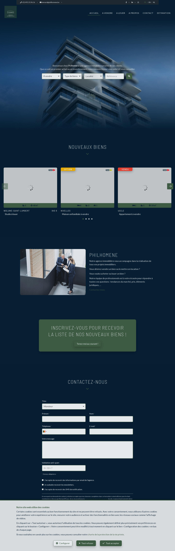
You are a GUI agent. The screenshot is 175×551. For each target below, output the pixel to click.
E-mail (92, 426)
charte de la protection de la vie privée (106, 534)
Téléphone (47, 426)
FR (145, 2)
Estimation (164, 13)
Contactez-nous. (97, 289)
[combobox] (44, 431)
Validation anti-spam (50, 463)
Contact (148, 13)
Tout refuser (87, 543)
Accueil (94, 13)
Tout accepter (112, 543)
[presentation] (5, 186)
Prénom (46, 413)
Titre (44, 401)
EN (150, 2)
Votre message (48, 439)
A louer (120, 13)
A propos (134, 13)
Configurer (64, 543)
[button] (93, 76)
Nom (92, 413)
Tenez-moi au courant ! (87, 343)
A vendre (107, 13)
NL (154, 2)
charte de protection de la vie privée (96, 499)
